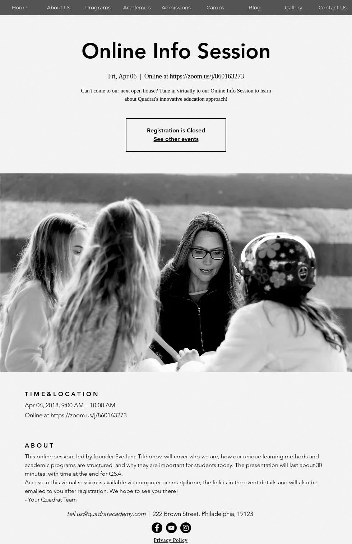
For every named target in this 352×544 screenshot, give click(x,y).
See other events (176, 139)
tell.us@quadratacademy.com (107, 513)
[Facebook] (157, 527)
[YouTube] (171, 527)
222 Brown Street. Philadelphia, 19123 (204, 513)
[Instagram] (185, 527)
